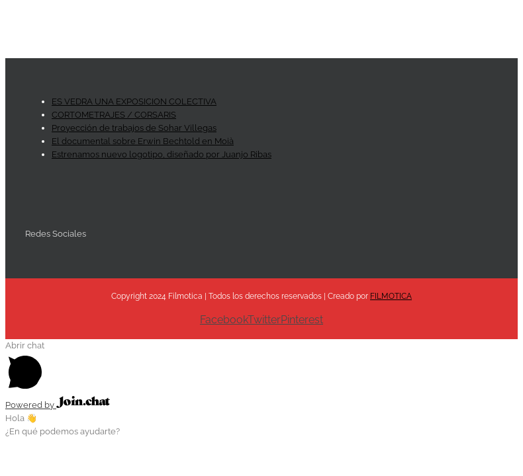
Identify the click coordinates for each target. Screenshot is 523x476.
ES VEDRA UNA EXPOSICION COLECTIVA (134, 101)
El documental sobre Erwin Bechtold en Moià (143, 141)
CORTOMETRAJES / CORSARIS (114, 115)
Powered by (57, 405)
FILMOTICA (391, 296)
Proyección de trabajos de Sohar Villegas (134, 128)
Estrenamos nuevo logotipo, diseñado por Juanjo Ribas (161, 154)
